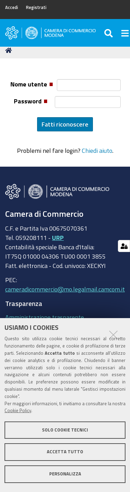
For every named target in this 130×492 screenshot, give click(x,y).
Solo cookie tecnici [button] (65, 430)
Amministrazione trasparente (44, 317)
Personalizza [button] (65, 474)
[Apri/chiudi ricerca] (109, 32)
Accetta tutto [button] (65, 451)
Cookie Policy (18, 410)
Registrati (36, 7)
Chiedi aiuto (97, 150)
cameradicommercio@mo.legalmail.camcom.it (65, 289)
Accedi (11, 7)
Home (9, 50)
